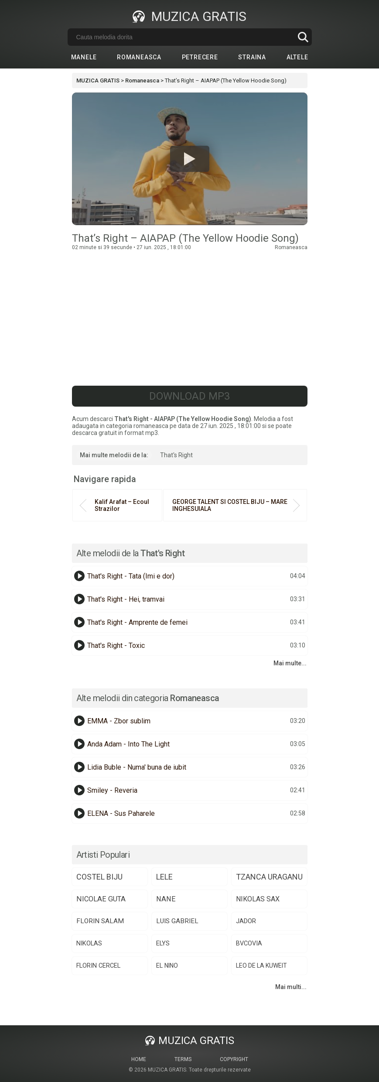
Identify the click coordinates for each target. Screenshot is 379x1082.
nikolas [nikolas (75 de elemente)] (89, 943)
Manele (84, 57)
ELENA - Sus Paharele (121, 813)
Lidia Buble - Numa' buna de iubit (136, 767)
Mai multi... (291, 986)
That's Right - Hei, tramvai (125, 599)
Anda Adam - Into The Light (128, 744)
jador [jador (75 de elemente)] (246, 921)
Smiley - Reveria (112, 790)
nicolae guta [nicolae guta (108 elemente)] (101, 899)
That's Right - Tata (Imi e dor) (130, 576)
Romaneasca (139, 57)
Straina (252, 57)
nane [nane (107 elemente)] (166, 899)
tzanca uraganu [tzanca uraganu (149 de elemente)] (269, 876)
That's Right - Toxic (116, 645)
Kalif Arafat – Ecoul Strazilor (122, 505)
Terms (182, 1059)
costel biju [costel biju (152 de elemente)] (99, 876)
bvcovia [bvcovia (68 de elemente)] (249, 943)
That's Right (176, 455)
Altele (297, 57)
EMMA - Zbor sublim (118, 721)
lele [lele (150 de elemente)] (164, 876)
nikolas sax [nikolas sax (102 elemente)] (258, 899)
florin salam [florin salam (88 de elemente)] (100, 921)
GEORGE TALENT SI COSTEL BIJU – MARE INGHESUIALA (229, 505)
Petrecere (200, 57)
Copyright (234, 1059)
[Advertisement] (189, 316)
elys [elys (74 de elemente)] (163, 943)
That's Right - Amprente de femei (137, 622)
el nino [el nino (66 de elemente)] (167, 965)
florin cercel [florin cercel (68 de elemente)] (98, 965)
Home (138, 1059)
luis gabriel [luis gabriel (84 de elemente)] (177, 921)
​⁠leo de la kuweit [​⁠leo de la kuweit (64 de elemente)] (261, 965)
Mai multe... (290, 663)
